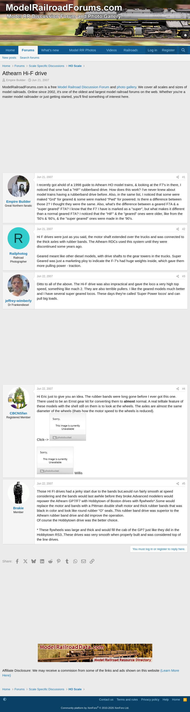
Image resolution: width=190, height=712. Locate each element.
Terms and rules (127, 699)
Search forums (29, 57)
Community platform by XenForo (95, 708)
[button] (62, 50)
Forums (28, 50)
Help (166, 699)
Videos (111, 50)
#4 (183, 388)
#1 (183, 177)
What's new (50, 50)
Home (10, 50)
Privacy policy (150, 699)
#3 (183, 276)
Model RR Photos (82, 50)
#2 (183, 229)
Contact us (106, 699)
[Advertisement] (95, 136)
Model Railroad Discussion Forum (83, 87)
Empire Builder (16, 80)
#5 (183, 483)
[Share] (178, 177)
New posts (9, 57)
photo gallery (126, 87)
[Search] (183, 50)
